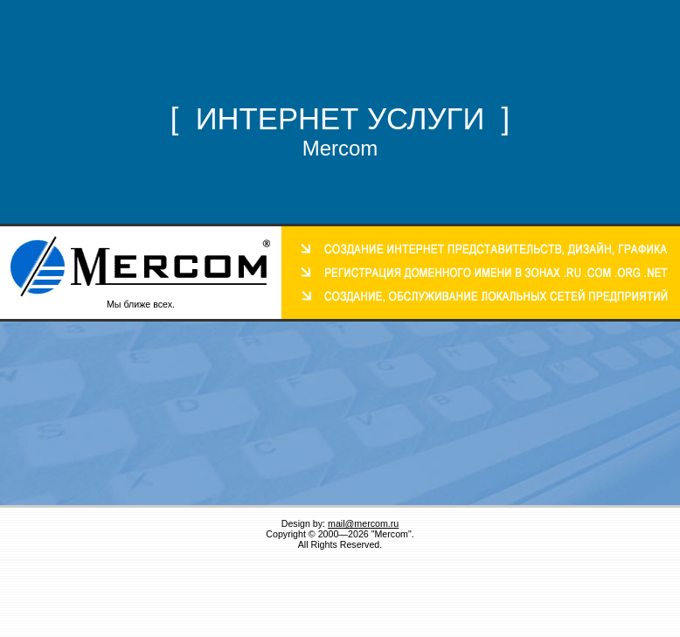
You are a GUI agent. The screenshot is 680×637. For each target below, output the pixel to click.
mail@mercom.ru (363, 523)
